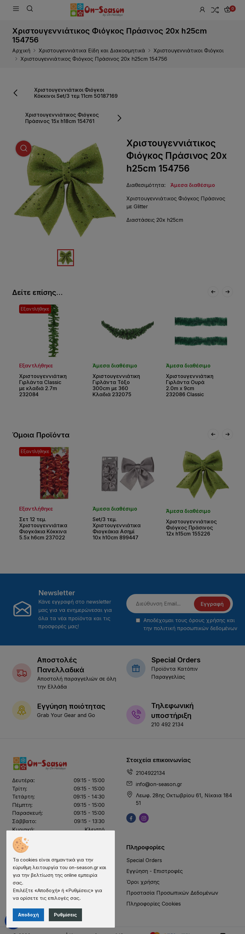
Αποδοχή (28, 914)
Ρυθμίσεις (65, 914)
